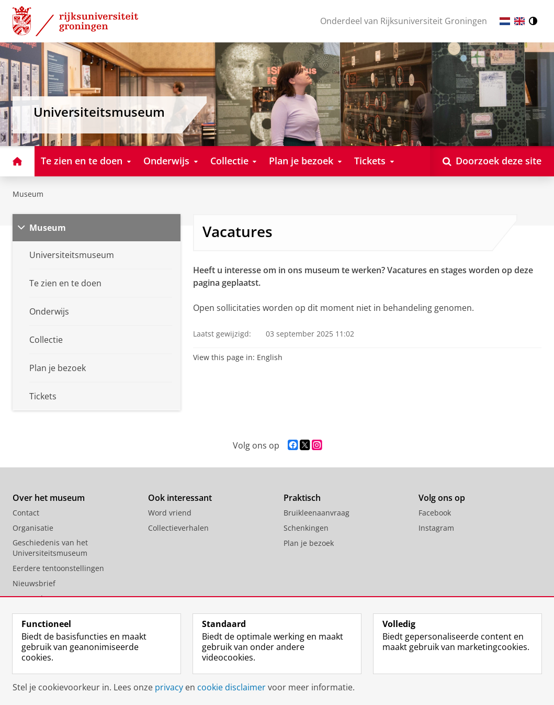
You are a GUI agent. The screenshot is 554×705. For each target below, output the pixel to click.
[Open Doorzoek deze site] (492, 161)
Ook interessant (180, 498)
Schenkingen (306, 528)
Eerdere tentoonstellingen (58, 568)
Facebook (435, 513)
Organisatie (33, 528)
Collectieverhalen (178, 528)
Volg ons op (442, 498)
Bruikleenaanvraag (316, 513)
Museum (28, 194)
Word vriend (169, 513)
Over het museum (49, 498)
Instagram (436, 528)
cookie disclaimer (231, 687)
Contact (26, 513)
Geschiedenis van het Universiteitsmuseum (50, 548)
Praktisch (302, 498)
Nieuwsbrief (34, 583)
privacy (169, 687)
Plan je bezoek (309, 543)
